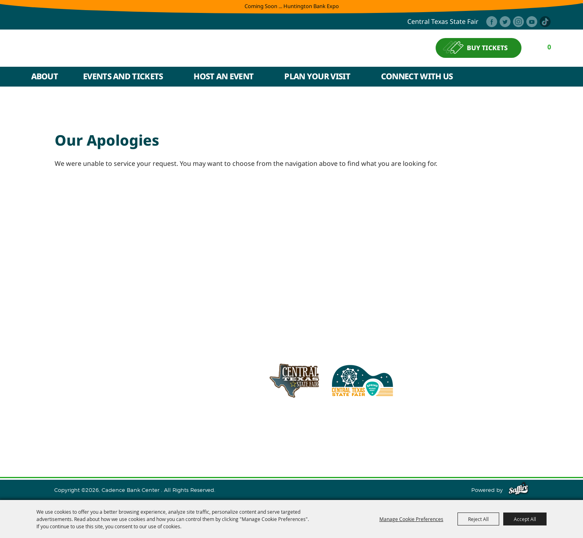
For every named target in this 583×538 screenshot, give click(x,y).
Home (72, 442)
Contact (341, 442)
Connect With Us (417, 76)
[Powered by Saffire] (518, 490)
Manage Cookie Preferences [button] (411, 519)
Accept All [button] (525, 519)
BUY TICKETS (487, 48)
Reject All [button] (478, 519)
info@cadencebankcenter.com (324, 421)
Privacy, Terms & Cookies (428, 442)
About (44, 76)
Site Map (373, 442)
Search (548, 77)
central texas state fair (443, 21)
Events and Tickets (123, 76)
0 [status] (549, 46)
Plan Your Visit (317, 76)
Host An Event (223, 76)
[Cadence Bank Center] (104, 48)
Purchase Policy (495, 442)
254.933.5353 (399, 421)
